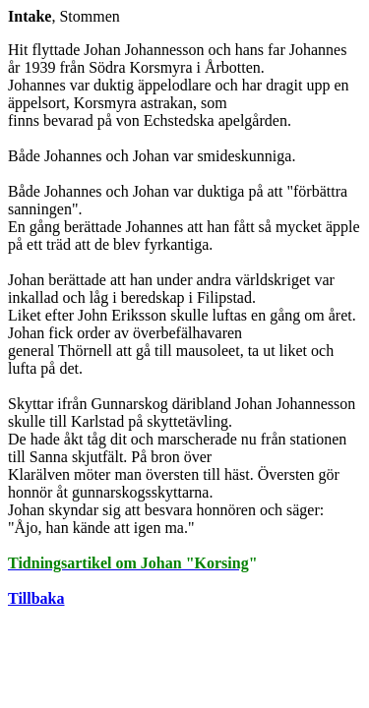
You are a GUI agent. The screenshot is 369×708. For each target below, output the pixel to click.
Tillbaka (36, 598)
